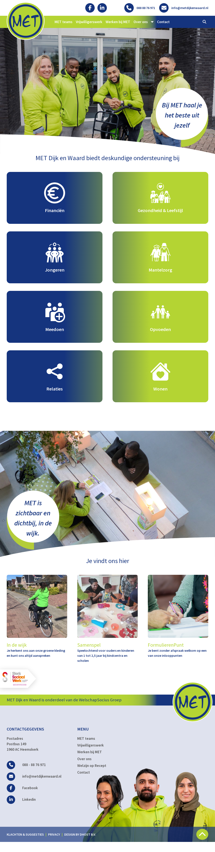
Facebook (22, 797)
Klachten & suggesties (25, 844)
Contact (163, 22)
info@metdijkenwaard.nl (34, 786)
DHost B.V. (88, 844)
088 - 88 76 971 (26, 774)
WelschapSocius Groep (100, 710)
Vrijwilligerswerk (89, 22)
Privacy (54, 844)
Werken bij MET (118, 22)
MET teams (63, 22)
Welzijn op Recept (91, 775)
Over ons (84, 768)
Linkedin (21, 809)
